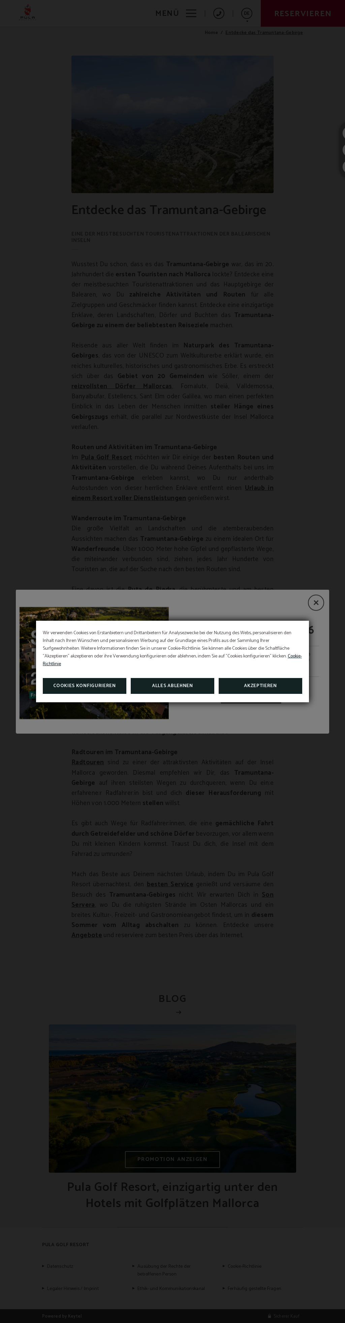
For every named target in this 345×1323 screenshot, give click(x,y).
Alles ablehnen (172, 686)
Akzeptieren (260, 686)
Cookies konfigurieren (84, 686)
